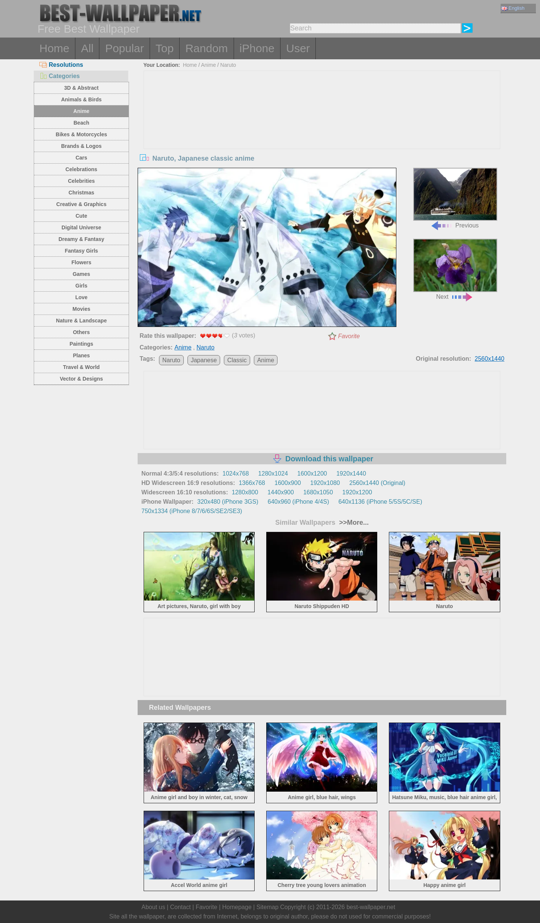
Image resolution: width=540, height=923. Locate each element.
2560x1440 (489, 358)
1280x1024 (273, 473)
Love (81, 297)
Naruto (228, 65)
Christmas (81, 193)
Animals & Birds (81, 99)
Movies (81, 309)
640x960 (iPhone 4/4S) (298, 501)
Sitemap (267, 907)
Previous (455, 198)
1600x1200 (312, 473)
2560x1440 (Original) (377, 483)
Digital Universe (81, 227)
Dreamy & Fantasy (81, 239)
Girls (81, 286)
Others (81, 332)
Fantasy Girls (81, 251)
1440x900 (280, 492)
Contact (180, 907)
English (513, 8)
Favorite (349, 336)
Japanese (204, 360)
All (87, 48)
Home (54, 48)
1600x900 (287, 483)
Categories (59, 76)
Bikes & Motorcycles (81, 134)
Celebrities (81, 181)
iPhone (257, 48)
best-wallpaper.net (370, 907)
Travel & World (81, 367)
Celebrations (82, 169)
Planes (81, 355)
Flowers (82, 262)
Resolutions (61, 65)
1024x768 (235, 473)
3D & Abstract (81, 88)
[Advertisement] (322, 127)
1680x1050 (318, 492)
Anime (82, 111)
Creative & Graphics (81, 204)
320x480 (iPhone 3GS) (227, 501)
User (298, 48)
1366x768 (252, 483)
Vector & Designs (81, 379)
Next (455, 269)
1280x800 (245, 492)
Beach (81, 123)
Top (165, 48)
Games (81, 274)
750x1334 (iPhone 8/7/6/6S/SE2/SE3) (191, 511)
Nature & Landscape (81, 321)
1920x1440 (351, 473)
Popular (124, 48)
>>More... (353, 522)
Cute (81, 216)
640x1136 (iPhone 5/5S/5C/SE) (380, 501)
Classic (237, 360)
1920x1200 (357, 492)
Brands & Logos (81, 146)
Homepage (237, 907)
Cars (81, 158)
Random (206, 48)
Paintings (81, 344)
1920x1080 (325, 483)
